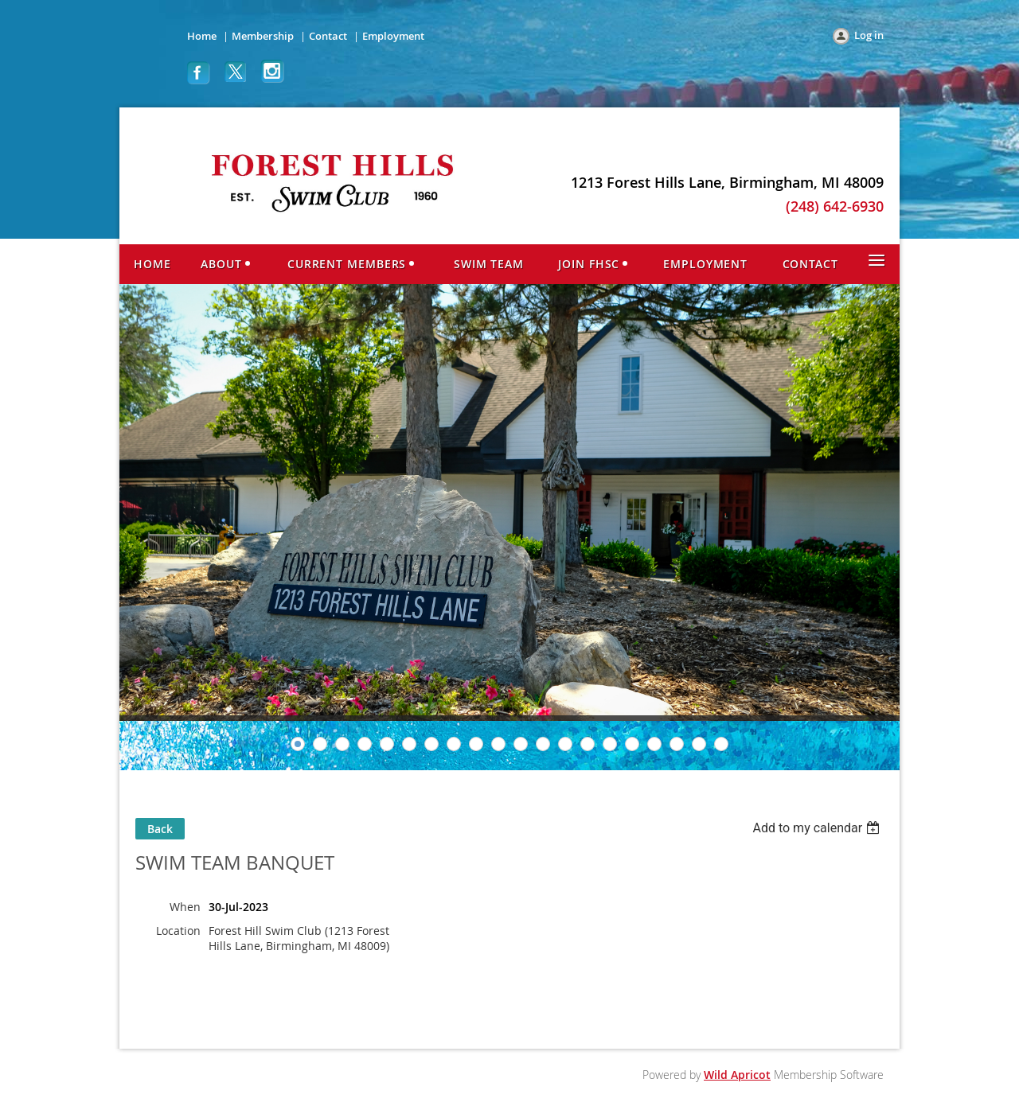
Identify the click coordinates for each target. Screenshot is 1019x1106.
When (185, 906)
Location (178, 930)
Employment (393, 36)
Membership (263, 36)
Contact (328, 36)
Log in (869, 35)
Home (202, 36)
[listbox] (818, 828)
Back (160, 828)
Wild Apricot (737, 1074)
